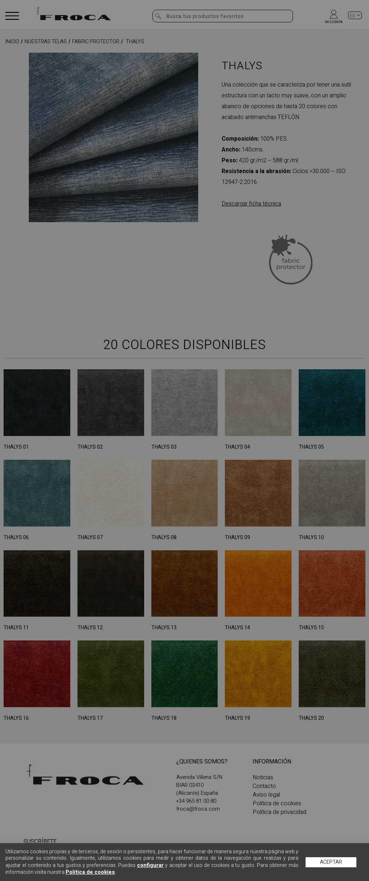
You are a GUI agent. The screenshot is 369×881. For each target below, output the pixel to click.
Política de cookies (90, 872)
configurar (150, 865)
